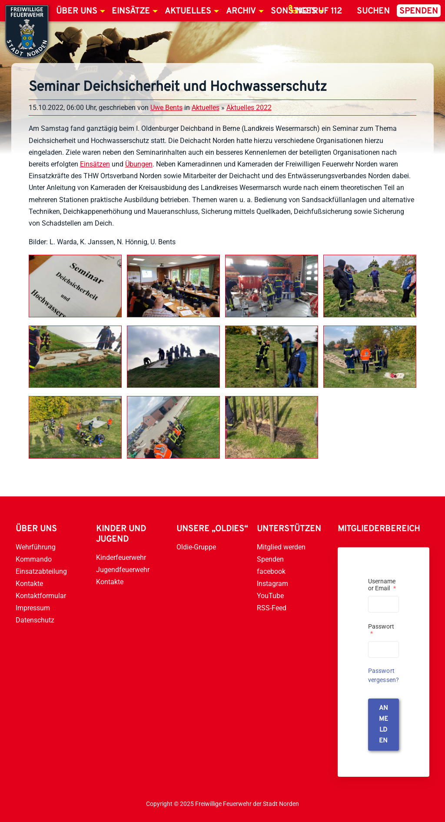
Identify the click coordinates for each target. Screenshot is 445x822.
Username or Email (382, 585)
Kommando (34, 559)
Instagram (272, 583)
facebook (271, 571)
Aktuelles (188, 11)
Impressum (33, 608)
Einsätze (131, 11)
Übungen (139, 164)
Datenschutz (35, 620)
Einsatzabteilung (41, 571)
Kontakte (29, 583)
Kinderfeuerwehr (121, 557)
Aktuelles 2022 (249, 107)
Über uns (76, 11)
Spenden (418, 11)
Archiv (241, 11)
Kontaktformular (41, 596)
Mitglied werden (281, 547)
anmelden (383, 724)
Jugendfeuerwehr (122, 570)
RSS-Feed (271, 608)
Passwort (381, 630)
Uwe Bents (166, 107)
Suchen (373, 11)
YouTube (270, 596)
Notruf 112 (319, 11)
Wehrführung (36, 547)
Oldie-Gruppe (196, 547)
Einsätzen (95, 164)
